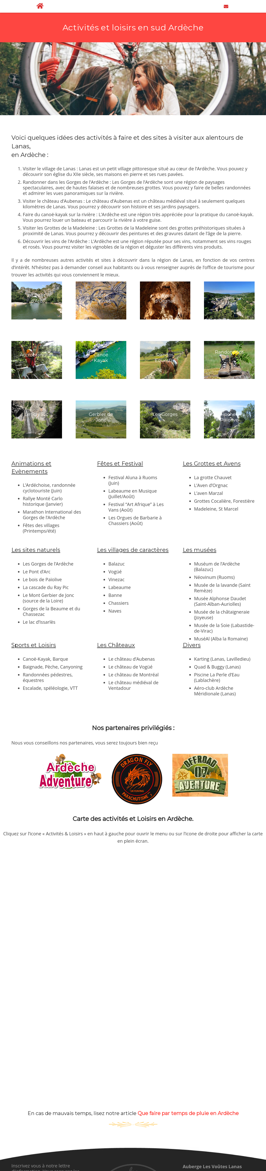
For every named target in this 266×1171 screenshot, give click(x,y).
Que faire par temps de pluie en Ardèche (188, 1113)
